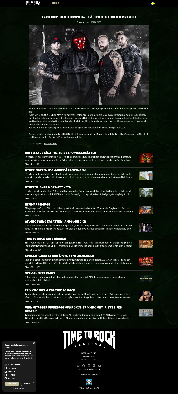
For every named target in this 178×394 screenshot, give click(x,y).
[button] (19, 388)
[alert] (19, 366)
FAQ (94, 369)
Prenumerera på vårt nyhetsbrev (89, 374)
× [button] (34, 343)
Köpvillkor (80, 369)
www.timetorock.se (50, 143)
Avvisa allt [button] (27, 384)
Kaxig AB (96, 388)
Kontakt (98, 369)
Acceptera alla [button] (12, 384)
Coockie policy (88, 369)
